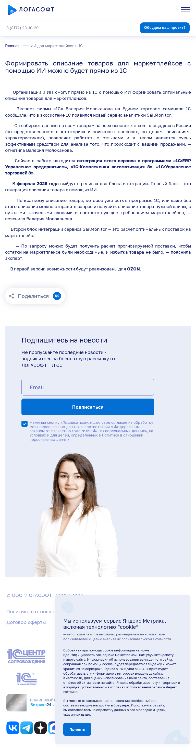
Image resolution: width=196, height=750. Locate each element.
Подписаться (88, 407)
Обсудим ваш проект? (165, 27)
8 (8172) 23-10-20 (22, 27)
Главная (12, 45)
